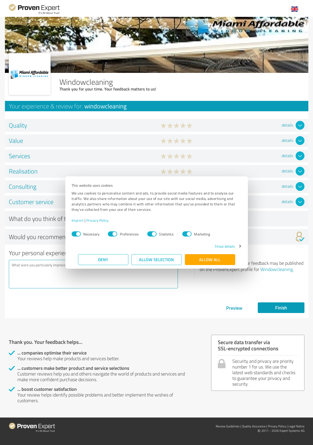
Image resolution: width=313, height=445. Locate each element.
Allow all (210, 259)
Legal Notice (296, 426)
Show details (218, 246)
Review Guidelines (228, 426)
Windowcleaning (276, 269)
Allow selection (156, 259)
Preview (234, 308)
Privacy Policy (104, 220)
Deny (103, 259)
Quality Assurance (254, 426)
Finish (281, 307)
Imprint (84, 220)
